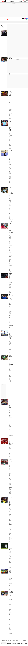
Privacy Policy (22, 643)
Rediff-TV (23, 1)
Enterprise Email (15, 1)
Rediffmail (11, 1)
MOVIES (10, 18)
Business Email (17, 1)
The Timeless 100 (23, 640)
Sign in (27, 0)
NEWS (4, 18)
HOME (1, 18)
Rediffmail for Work (4, 640)
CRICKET (14, 18)
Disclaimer (18, 643)
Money (13, 1)
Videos (19, 640)
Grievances (19, 644)
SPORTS (17, 18)
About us (12, 644)
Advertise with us (14, 643)
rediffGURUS (20, 1)
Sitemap (26, 643)
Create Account (26, 1)
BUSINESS (7, 18)
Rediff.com (9, 643)
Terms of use (15, 644)
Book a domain (9, 640)
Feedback (8, 644)
